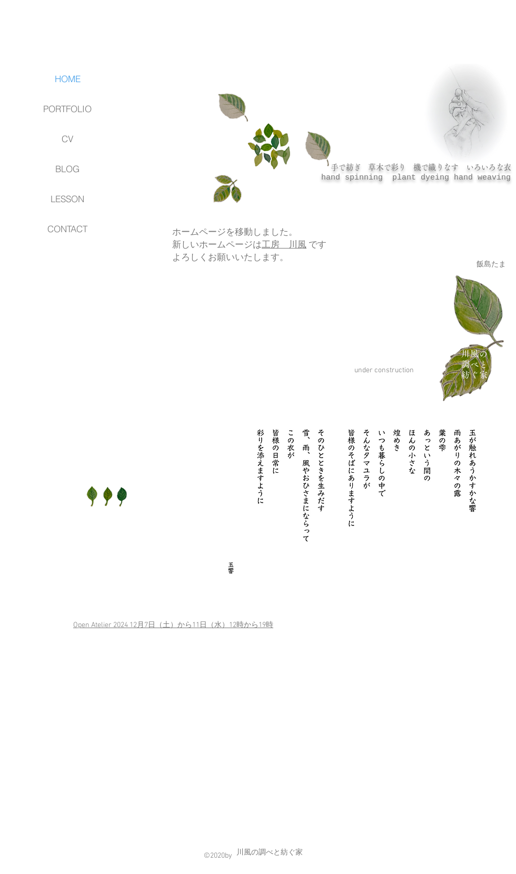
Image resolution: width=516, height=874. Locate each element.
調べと (474, 364)
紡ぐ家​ (474, 375)
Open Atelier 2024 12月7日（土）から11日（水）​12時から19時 (173, 625)
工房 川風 (284, 245)
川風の (474, 354)
